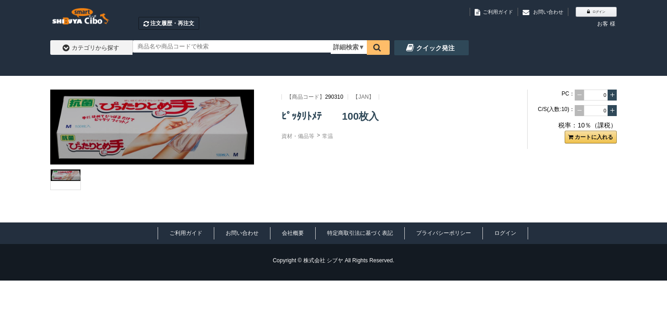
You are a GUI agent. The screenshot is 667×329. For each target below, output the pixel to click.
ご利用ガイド (185, 233)
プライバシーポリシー (443, 233)
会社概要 (293, 233)
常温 (327, 136)
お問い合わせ (242, 233)
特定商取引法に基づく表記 (360, 233)
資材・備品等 (297, 136)
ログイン (505, 233)
